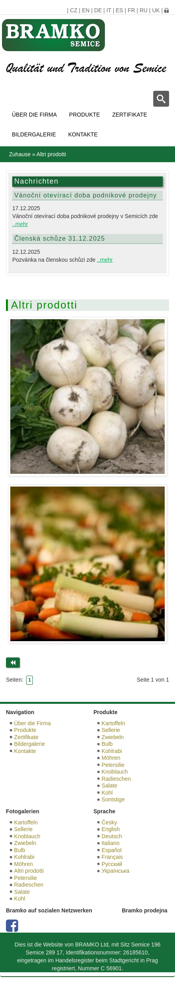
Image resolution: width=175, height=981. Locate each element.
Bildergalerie (34, 134)
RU (143, 10)
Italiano (111, 843)
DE (98, 10)
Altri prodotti (29, 871)
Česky (109, 822)
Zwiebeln (113, 737)
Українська (115, 871)
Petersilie (113, 765)
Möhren (111, 758)
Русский (112, 864)
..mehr (20, 224)
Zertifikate (129, 114)
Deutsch (112, 836)
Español (112, 850)
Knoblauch (115, 771)
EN (85, 10)
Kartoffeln (114, 723)
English (111, 829)
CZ (74, 10)
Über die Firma (34, 114)
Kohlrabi (112, 751)
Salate (110, 785)
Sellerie (111, 730)
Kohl (107, 792)
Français (112, 857)
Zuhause (19, 154)
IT (109, 10)
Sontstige (113, 799)
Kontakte (82, 134)
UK (156, 10)
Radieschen (116, 779)
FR (131, 10)
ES (119, 10)
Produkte (84, 114)
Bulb (107, 744)
